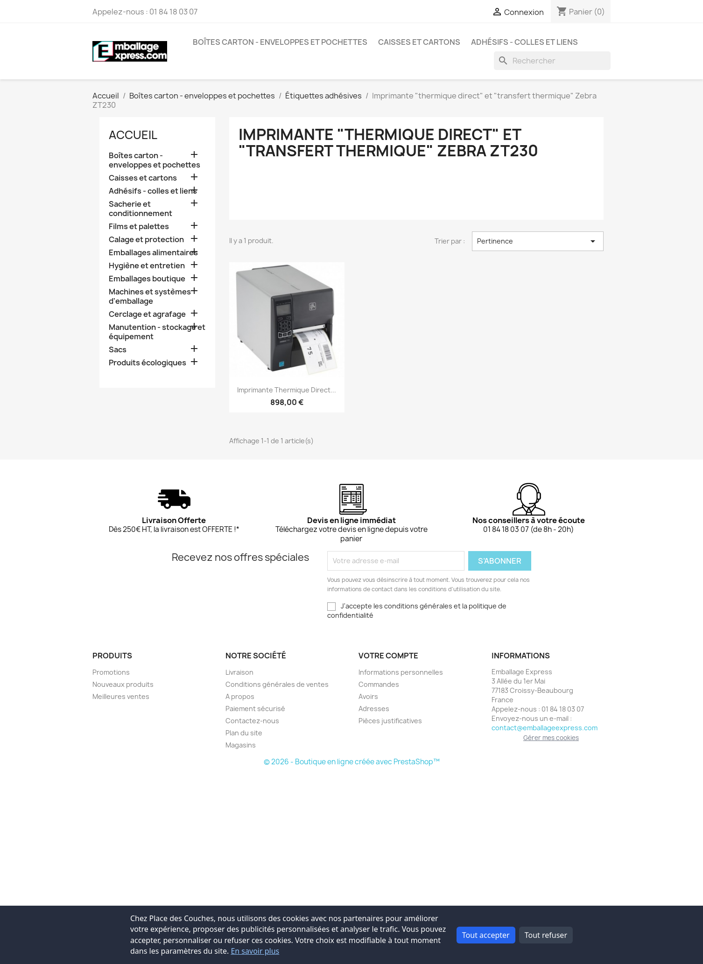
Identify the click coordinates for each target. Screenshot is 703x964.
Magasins (240, 744)
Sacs (118, 350)
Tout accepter (486, 935)
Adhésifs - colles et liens (524, 42)
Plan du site (243, 732)
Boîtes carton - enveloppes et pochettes (280, 42)
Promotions (111, 672)
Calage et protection (146, 239)
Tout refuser (546, 935)
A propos (239, 696)
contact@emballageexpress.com (545, 727)
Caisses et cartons (419, 42)
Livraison (239, 672)
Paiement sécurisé (255, 708)
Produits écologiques (147, 363)
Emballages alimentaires (153, 253)
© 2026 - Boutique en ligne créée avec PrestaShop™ (352, 762)
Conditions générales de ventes (277, 684)
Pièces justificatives (390, 720)
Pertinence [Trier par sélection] (537, 241)
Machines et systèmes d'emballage (150, 296)
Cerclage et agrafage (147, 314)
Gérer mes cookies (551, 737)
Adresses (374, 708)
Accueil (133, 135)
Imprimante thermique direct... (286, 389)
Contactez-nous (252, 720)
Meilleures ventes (120, 696)
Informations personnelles (401, 672)
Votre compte (388, 655)
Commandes (379, 684)
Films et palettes (139, 226)
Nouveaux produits (123, 684)
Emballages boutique (147, 279)
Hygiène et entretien (147, 266)
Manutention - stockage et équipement (157, 332)
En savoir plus (255, 951)
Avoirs (368, 696)
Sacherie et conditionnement (140, 208)
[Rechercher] (552, 60)
